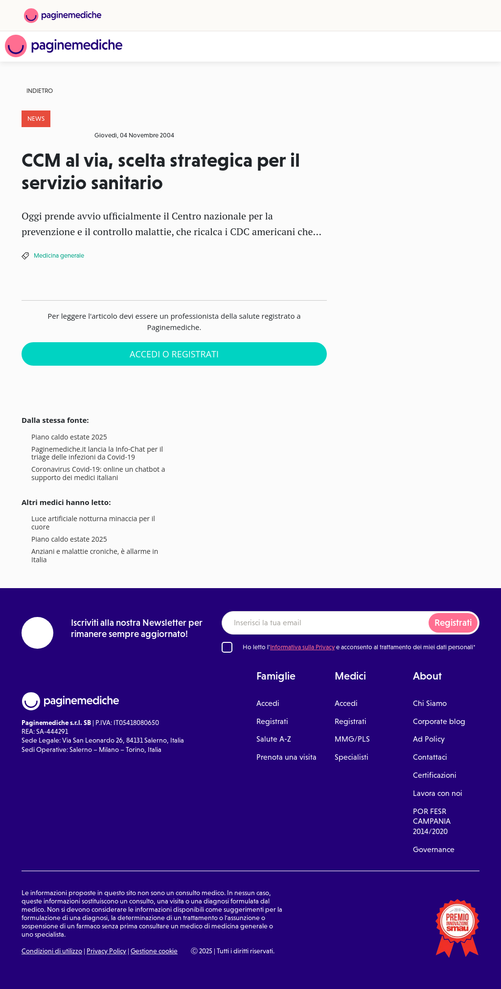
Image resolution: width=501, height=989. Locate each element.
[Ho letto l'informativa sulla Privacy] (227, 647)
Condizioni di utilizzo (52, 951)
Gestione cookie (154, 950)
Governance (434, 849)
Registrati (453, 622)
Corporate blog (439, 721)
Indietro (39, 90)
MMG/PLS (352, 739)
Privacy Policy (106, 951)
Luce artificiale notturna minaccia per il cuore (93, 523)
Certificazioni (434, 775)
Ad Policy (429, 739)
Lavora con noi (437, 793)
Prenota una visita (286, 757)
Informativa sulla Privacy (302, 647)
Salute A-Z (273, 739)
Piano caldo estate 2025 (69, 437)
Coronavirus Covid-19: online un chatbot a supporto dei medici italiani (98, 473)
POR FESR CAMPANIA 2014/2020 (432, 821)
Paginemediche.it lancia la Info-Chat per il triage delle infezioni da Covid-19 (97, 453)
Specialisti (351, 757)
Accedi (267, 703)
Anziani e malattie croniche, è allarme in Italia (94, 556)
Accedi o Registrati (174, 354)
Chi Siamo (430, 703)
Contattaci (430, 757)
